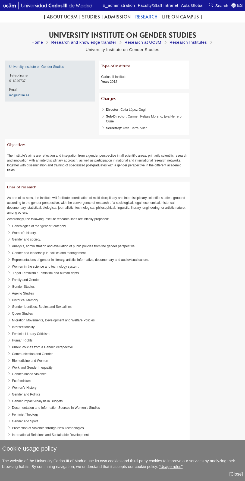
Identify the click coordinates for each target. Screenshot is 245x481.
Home (37, 42)
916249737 (17, 81)
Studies (91, 17)
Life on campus (180, 17)
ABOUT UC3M (62, 17)
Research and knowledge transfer (83, 42)
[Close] (236, 474)
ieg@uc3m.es (19, 95)
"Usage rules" (171, 466)
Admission (117, 17)
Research (146, 17)
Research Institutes (188, 42)
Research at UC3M (142, 42)
